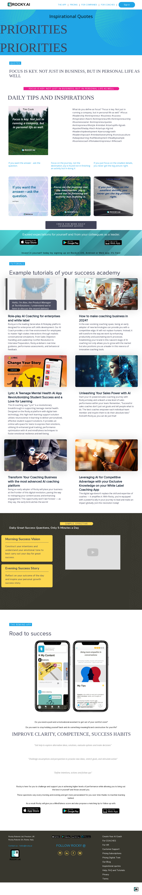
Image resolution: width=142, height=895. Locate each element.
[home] (19, 4)
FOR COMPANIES (89, 4)
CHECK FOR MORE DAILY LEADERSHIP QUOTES (71, 225)
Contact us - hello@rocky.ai (20, 845)
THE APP (62, 4)
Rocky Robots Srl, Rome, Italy (21, 839)
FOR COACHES (108, 4)
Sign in (127, 4)
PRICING (74, 4)
